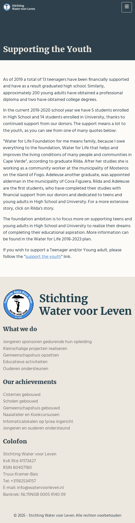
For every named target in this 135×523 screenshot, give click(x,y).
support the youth (43, 256)
